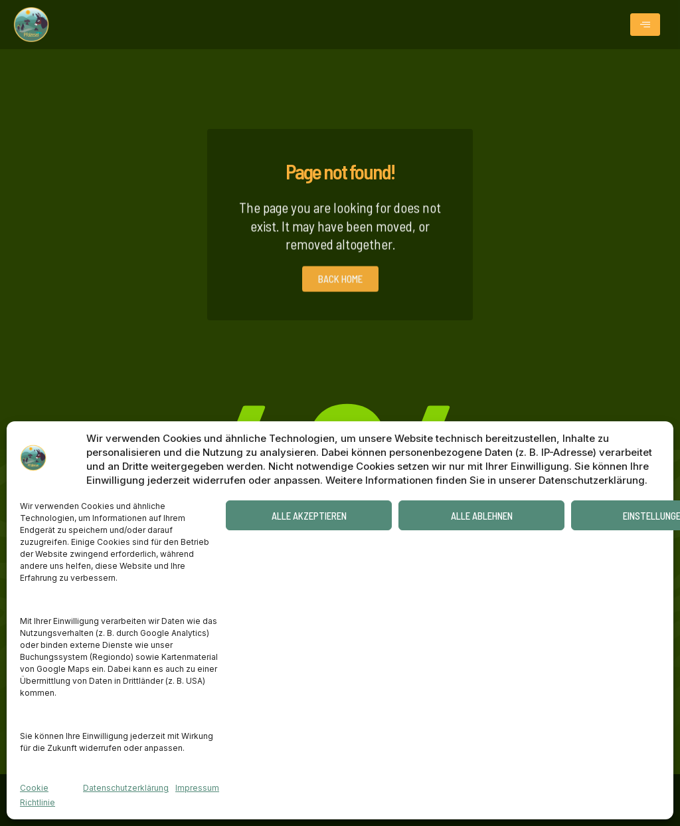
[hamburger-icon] (645, 24)
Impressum (197, 788)
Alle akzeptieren (309, 516)
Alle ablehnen (482, 516)
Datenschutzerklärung (126, 788)
